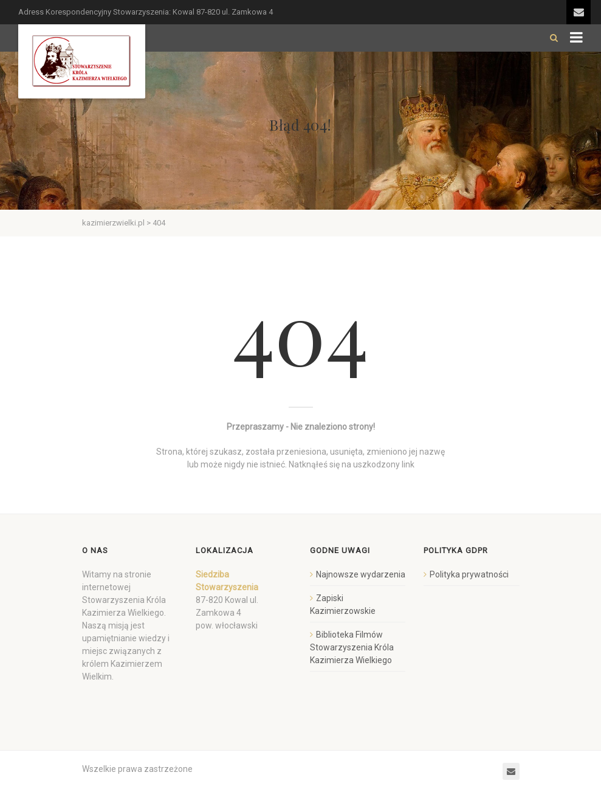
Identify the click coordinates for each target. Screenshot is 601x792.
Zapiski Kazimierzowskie (343, 604)
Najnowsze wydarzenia (360, 574)
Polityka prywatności (469, 574)
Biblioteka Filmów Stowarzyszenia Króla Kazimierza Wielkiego (352, 647)
